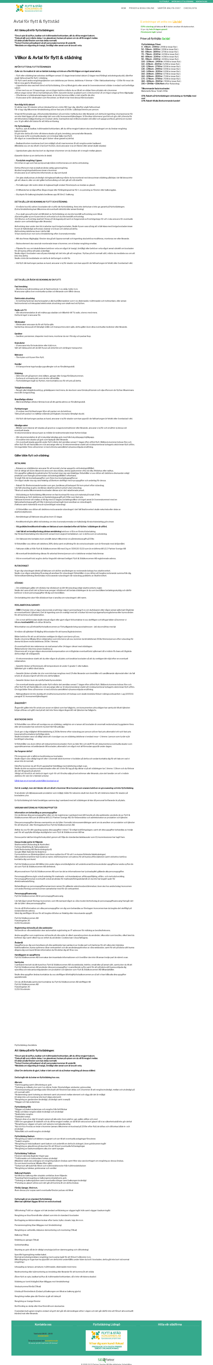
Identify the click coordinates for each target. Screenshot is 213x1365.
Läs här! (177, 21)
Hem (123, 8)
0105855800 (43, 1336)
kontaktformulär (51, 1341)
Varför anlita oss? (169, 8)
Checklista (190, 8)
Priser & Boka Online (141, 8)
